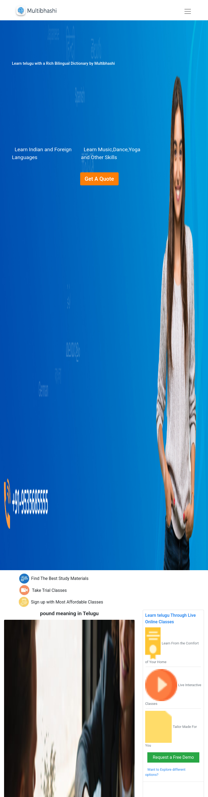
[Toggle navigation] (187, 11)
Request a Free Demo (173, 757)
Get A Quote (99, 179)
